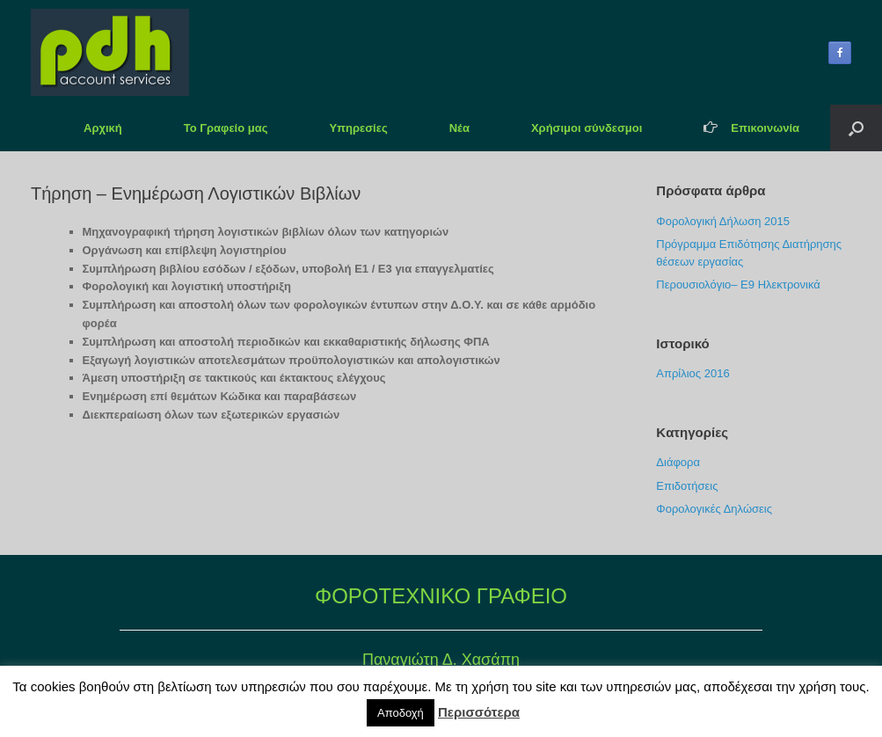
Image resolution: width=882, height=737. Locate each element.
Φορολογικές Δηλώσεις (714, 508)
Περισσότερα (479, 711)
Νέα (459, 128)
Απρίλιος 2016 (692, 373)
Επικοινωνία (751, 128)
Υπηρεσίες (358, 128)
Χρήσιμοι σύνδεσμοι (586, 128)
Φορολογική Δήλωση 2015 (723, 221)
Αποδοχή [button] (400, 712)
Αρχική (103, 128)
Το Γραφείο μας (226, 128)
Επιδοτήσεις (687, 486)
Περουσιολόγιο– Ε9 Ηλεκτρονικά (738, 284)
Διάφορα (678, 462)
